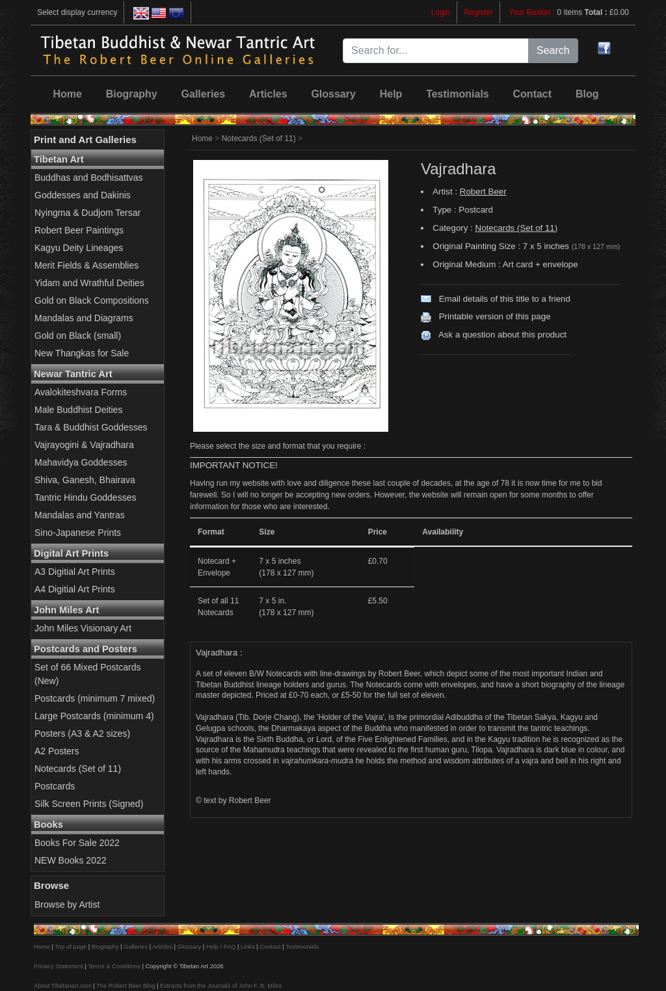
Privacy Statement (58, 966)
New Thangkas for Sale (81, 353)
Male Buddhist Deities (78, 409)
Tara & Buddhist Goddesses (91, 427)
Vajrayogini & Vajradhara (84, 445)
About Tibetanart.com (63, 986)
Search (553, 50)
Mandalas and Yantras (79, 515)
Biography (131, 93)
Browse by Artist (67, 904)
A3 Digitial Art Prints (74, 571)
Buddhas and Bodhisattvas (88, 177)
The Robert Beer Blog (125, 986)
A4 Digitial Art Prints (74, 589)
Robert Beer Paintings (79, 230)
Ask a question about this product (502, 334)
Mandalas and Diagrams (83, 318)
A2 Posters (56, 751)
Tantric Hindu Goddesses (85, 497)
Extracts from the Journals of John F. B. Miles (221, 986)
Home (67, 93)
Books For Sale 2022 (77, 843)
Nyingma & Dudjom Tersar (87, 212)
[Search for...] (436, 50)
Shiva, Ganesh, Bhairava (84, 480)
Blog (587, 93)
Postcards (54, 786)
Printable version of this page (495, 316)
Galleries (203, 93)
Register (478, 12)
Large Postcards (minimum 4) (94, 716)
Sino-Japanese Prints (77, 532)
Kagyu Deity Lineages (78, 248)
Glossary (333, 93)
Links (248, 947)
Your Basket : (533, 12)
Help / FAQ (221, 947)
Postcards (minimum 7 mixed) (94, 698)
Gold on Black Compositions (91, 300)
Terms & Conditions (114, 966)
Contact (532, 93)
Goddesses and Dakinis (82, 195)
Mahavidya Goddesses (80, 462)
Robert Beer (483, 191)
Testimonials (457, 93)
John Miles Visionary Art (82, 628)
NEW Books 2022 (70, 860)
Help (391, 93)
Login (440, 12)
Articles (268, 93)
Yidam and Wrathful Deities (89, 283)
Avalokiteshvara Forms (80, 392)
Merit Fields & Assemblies (86, 265)
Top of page (71, 947)
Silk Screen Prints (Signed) (88, 804)
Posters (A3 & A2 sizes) (82, 733)
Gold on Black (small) (77, 335)
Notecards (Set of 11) (77, 768)
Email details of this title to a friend (504, 299)
